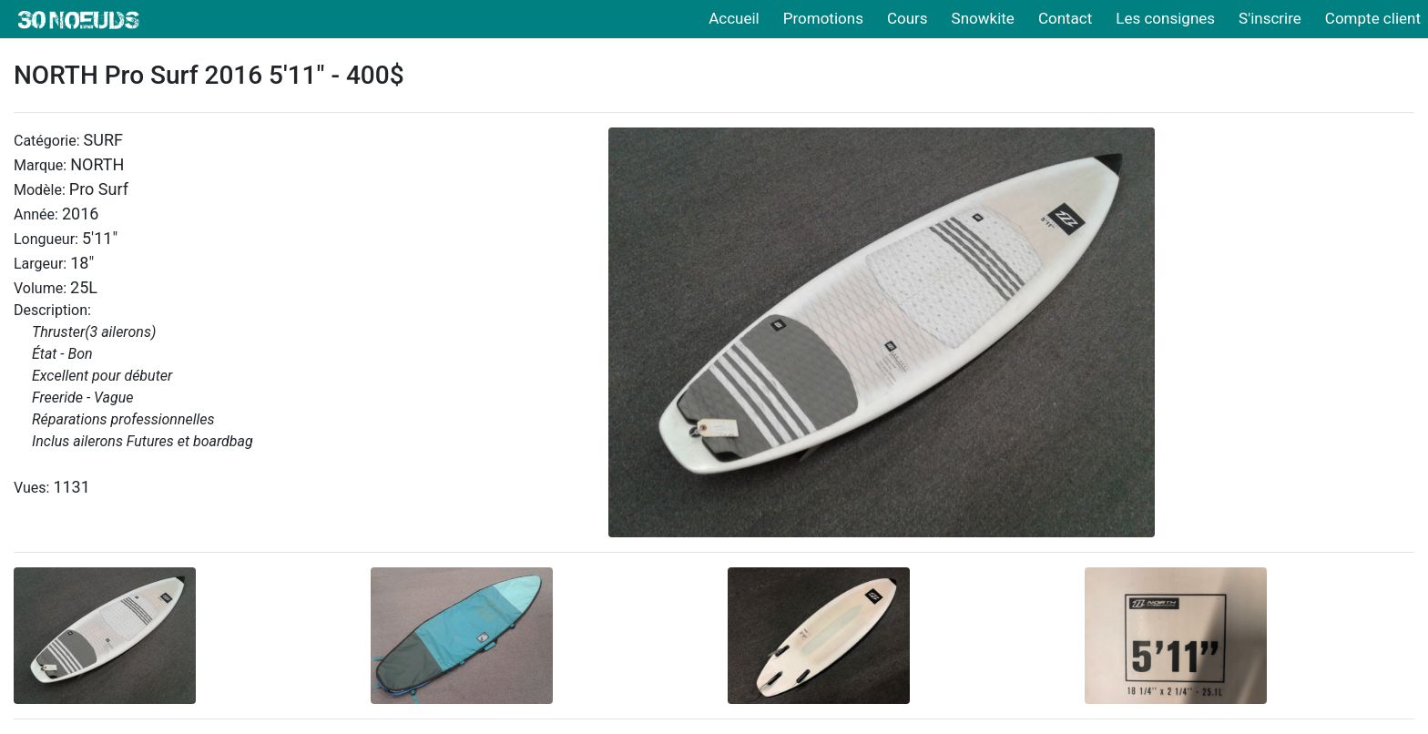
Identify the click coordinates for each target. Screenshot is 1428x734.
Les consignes (1165, 18)
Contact (1065, 18)
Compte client (1373, 18)
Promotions (823, 18)
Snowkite (983, 18)
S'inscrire (1270, 18)
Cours (907, 18)
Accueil (734, 18)
